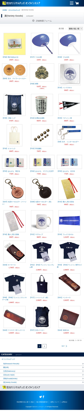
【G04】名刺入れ (63, 330)
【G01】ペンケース (64, 297)
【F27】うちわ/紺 (36, 57)
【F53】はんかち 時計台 (11, 171)
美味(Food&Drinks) (10, 380)
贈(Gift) (6, 368)
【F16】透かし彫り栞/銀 (10, 234)
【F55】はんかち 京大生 (66, 171)
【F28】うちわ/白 (63, 57)
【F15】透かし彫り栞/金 (65, 202)
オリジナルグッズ (15, 10)
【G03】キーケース (9, 265)
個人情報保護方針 (42, 403)
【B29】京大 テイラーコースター (14, 78)
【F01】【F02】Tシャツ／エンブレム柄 (42, 266)
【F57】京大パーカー (37, 330)
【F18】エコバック (8, 148)
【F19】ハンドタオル (64, 87)
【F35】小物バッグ (8, 118)
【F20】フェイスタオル (65, 234)
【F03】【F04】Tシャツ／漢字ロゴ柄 (69, 266)
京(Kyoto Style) (9, 376)
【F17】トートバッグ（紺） (39, 297)
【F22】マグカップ (36, 234)
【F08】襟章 (34, 84)
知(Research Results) (11, 364)
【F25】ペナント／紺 (64, 118)
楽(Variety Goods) (10, 383)
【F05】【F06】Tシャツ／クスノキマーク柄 (14, 299)
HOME (5, 10)
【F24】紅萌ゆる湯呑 (37, 118)
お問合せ (64, 403)
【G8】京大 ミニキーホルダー (68, 142)
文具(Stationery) (9, 372)
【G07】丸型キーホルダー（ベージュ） (14, 203)
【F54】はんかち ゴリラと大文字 (42, 171)
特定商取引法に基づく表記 (25, 403)
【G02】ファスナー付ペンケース (13, 330)
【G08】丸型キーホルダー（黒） (41, 202)
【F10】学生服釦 (35, 148)
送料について (54, 403)
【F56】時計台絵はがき (10, 57)
